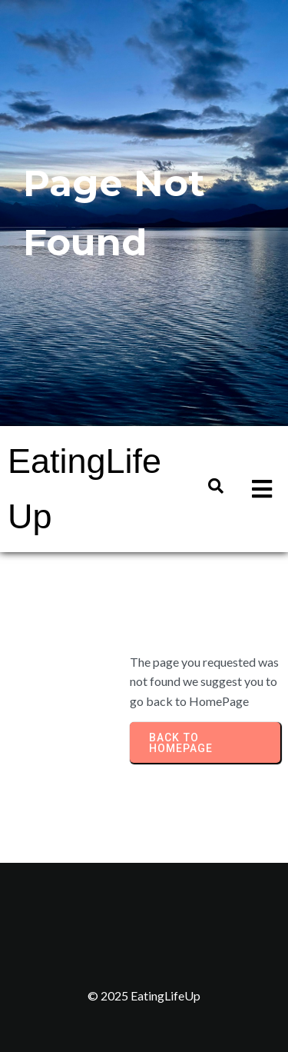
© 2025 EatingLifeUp (144, 995)
